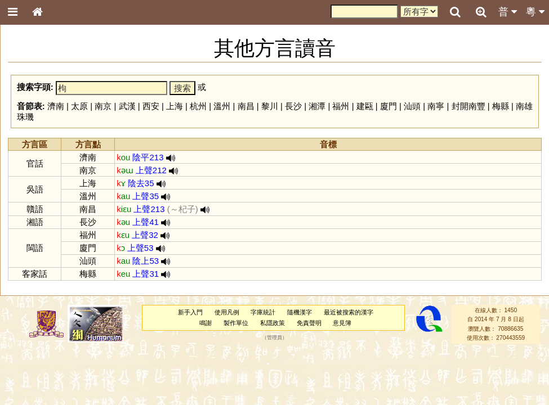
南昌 (246, 106)
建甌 (364, 106)
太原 (79, 106)
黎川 (269, 106)
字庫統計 (263, 312)
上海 (174, 106)
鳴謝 (205, 323)
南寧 (435, 106)
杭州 (198, 106)
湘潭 (317, 106)
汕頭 (412, 106)
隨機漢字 (299, 312)
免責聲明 (309, 323)
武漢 (127, 106)
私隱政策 (272, 323)
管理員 (274, 338)
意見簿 (342, 323)
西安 (150, 106)
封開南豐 (468, 106)
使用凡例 (227, 312)
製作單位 (236, 323)
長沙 (293, 106)
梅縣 (500, 106)
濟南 (55, 106)
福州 (340, 106)
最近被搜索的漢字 (348, 312)
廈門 (388, 106)
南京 (103, 106)
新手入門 (190, 312)
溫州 (221, 106)
